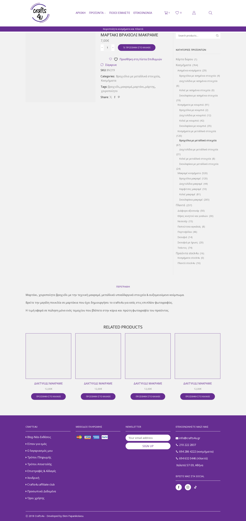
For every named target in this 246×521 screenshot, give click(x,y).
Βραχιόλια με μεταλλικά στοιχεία (138, 76)
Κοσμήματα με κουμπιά (190, 104)
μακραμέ (126, 87)
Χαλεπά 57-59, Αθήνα (189, 465)
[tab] (123, 286)
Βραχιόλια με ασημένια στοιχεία (197, 75)
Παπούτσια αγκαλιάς (189, 226)
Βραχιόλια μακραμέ (190, 178)
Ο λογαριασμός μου (39, 451)
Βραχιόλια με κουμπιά (191, 110)
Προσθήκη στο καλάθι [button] (48, 396)
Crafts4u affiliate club (40, 484)
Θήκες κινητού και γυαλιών (192, 216)
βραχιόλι (114, 87)
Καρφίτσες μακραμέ (190, 189)
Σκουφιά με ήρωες (187, 242)
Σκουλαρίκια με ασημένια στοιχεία (198, 95)
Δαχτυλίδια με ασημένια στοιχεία (198, 81)
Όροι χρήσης (35, 498)
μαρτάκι (138, 87)
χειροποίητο (109, 91)
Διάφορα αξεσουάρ (188, 210)
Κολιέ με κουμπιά (189, 120)
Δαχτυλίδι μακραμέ (48, 383)
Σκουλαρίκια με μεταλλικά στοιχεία (198, 164)
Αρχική (81, 13)
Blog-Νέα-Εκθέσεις (38, 437)
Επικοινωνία (142, 13)
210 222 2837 (186, 445)
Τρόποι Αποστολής (39, 464)
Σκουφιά (182, 237)
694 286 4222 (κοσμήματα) (195, 451)
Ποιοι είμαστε (119, 13)
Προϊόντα (97, 13)
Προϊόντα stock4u (187, 253)
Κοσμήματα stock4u (188, 257)
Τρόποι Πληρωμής (38, 457)
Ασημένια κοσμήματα (189, 70)
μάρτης (150, 87)
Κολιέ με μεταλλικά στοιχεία (195, 158)
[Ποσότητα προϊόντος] (107, 47)
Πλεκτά (180, 205)
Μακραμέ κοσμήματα (189, 173)
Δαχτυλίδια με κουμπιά (192, 115)
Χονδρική (32, 478)
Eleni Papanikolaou (73, 516)
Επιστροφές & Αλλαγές (41, 471)
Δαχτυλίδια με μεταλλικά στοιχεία (198, 149)
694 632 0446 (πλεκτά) (192, 458)
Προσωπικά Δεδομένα (41, 491)
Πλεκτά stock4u (186, 263)
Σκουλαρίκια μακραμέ (191, 199)
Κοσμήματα (108, 80)
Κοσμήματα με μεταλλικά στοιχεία (196, 131)
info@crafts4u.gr (188, 438)
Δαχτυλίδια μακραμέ (190, 183)
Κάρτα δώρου (184, 59)
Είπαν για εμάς (36, 444)
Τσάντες (182, 247)
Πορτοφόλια (184, 231)
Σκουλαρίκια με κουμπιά (192, 125)
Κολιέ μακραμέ (187, 194)
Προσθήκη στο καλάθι (138, 47)
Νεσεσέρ (182, 221)
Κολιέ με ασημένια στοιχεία (194, 90)
